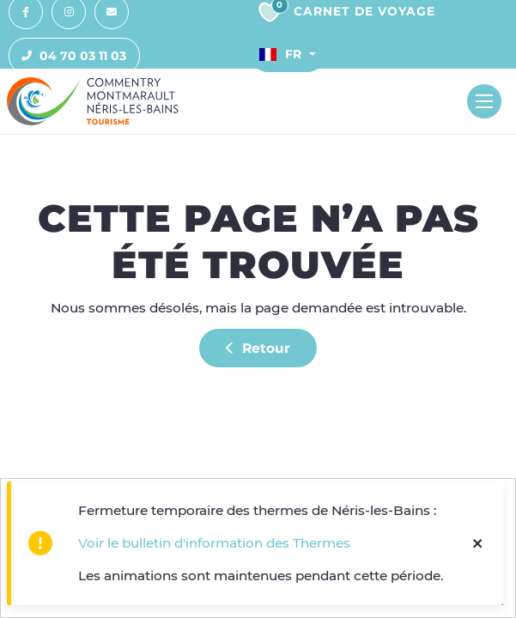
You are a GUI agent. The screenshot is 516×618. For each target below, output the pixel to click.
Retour (258, 348)
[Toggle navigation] (484, 101)
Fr (280, 54)
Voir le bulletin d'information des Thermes (214, 543)
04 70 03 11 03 (67, 56)
